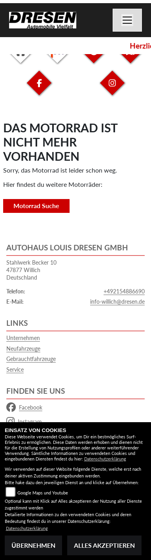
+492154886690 (124, 291)
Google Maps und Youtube (42, 492)
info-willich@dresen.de (117, 301)
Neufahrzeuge (23, 348)
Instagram (24, 421)
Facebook (24, 407)
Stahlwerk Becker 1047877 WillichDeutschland (31, 269)
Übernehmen (33, 545)
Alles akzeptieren (104, 545)
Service (15, 369)
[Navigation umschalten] (127, 20)
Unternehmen (23, 337)
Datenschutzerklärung (105, 458)
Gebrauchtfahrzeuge (31, 358)
